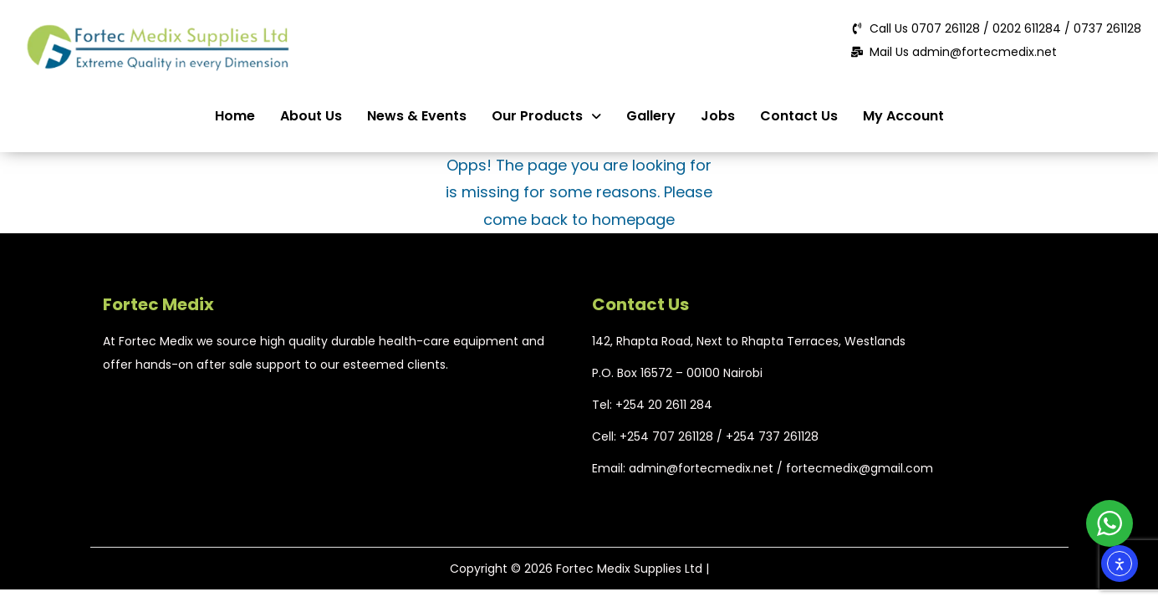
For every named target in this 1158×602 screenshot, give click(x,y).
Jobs (718, 115)
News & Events (417, 115)
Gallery (651, 115)
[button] (546, 116)
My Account (903, 115)
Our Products (546, 115)
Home (235, 115)
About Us (311, 115)
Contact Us (799, 115)
